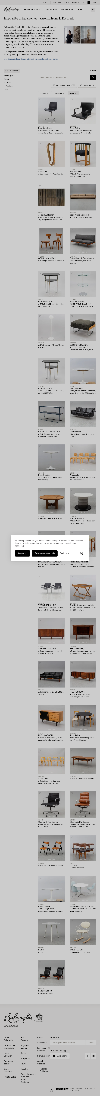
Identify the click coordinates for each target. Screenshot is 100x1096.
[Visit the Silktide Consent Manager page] (82, 553)
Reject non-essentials (45, 553)
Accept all (22, 553)
